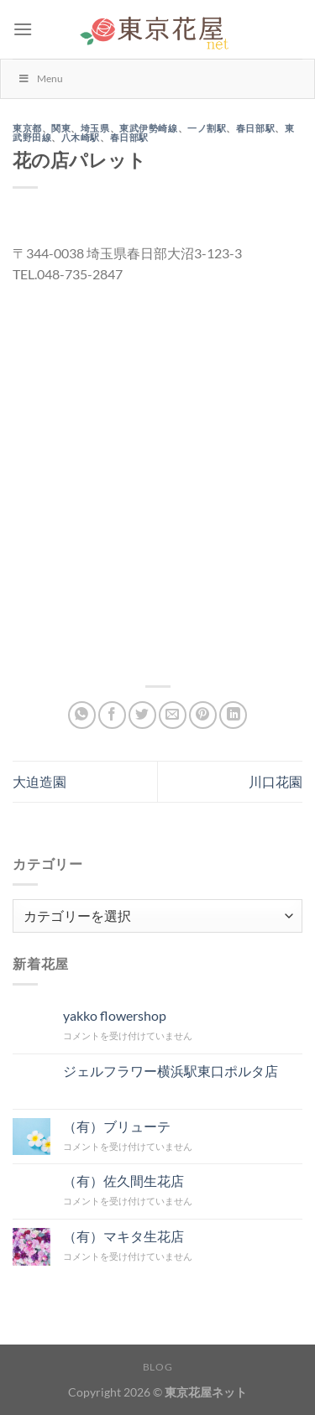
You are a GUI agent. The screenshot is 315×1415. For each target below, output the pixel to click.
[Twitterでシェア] (142, 715)
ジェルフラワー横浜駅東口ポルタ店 (170, 1071)
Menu (40, 78)
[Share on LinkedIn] (233, 715)
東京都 (27, 128)
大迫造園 (39, 781)
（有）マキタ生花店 (123, 1236)
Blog (157, 1366)
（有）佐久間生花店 (123, 1181)
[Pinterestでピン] (203, 715)
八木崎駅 (80, 138)
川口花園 (275, 781)
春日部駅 (255, 128)
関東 (61, 128)
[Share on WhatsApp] (82, 715)
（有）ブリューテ (117, 1126)
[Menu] (23, 28)
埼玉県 (95, 128)
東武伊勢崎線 (148, 128)
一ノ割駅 (206, 128)
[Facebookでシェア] (112, 715)
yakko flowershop (114, 1015)
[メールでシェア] (172, 715)
